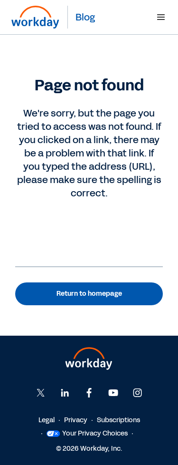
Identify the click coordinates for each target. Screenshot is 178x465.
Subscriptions (118, 420)
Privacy (75, 420)
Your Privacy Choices (87, 433)
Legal (46, 420)
